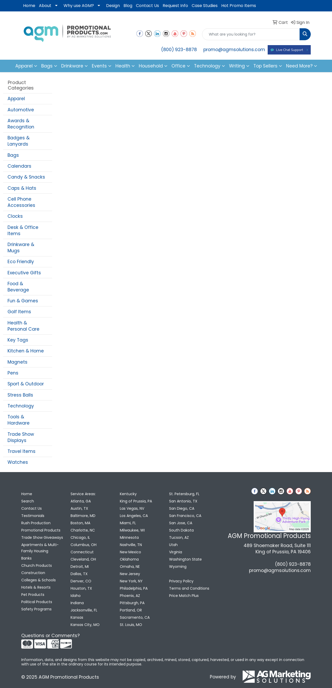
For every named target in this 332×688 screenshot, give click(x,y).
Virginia (175, 552)
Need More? (299, 66)
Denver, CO (81, 581)
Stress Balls (20, 395)
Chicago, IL (80, 537)
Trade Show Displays (21, 437)
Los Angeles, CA (134, 515)
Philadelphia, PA (134, 588)
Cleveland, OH (83, 559)
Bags (13, 155)
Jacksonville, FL (84, 610)
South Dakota (181, 530)
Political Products (36, 601)
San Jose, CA (180, 523)
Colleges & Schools (38, 580)
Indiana (77, 602)
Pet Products (32, 594)
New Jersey (130, 573)
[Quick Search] (251, 34)
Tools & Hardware (19, 420)
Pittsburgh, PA (132, 602)
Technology (21, 406)
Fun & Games (23, 301)
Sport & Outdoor (26, 384)
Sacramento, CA (135, 617)
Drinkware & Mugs (21, 247)
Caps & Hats (22, 188)
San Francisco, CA (185, 515)
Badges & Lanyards (19, 141)
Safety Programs (36, 609)
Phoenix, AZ (130, 595)
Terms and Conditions (189, 588)
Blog (127, 6)
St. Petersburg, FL (184, 493)
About (45, 6)
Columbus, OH (83, 544)
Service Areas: (83, 493)
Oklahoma (129, 559)
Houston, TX (81, 588)
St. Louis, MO (131, 624)
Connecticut (82, 552)
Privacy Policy (181, 581)
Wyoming (177, 566)
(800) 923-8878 (179, 49)
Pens (13, 373)
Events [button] (99, 66)
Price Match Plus (184, 595)
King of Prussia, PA (136, 501)
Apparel (16, 99)
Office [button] (178, 66)
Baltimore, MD (83, 515)
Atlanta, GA (81, 501)
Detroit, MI (80, 566)
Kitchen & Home (26, 351)
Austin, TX (79, 508)
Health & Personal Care (23, 326)
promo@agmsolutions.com (234, 49)
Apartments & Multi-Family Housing (40, 548)
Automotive (21, 110)
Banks (26, 558)
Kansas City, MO (85, 624)
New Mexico (130, 552)
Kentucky (128, 493)
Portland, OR (131, 610)
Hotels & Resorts (36, 587)
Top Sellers (265, 66)
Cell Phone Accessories (21, 202)
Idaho (76, 595)
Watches (18, 462)
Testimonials (32, 515)
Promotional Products (40, 530)
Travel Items (22, 451)
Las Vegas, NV (132, 508)
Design (113, 6)
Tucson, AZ (179, 537)
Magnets (17, 362)
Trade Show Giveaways (42, 537)
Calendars (19, 166)
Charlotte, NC (83, 530)
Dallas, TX (79, 573)
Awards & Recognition (21, 124)
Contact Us (147, 6)
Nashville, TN (131, 544)
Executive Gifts (24, 273)
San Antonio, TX (183, 501)
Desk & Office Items (23, 230)
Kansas (77, 617)
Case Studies (205, 6)
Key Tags (18, 340)
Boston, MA (80, 523)
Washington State (185, 559)
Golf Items (19, 312)
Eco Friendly (21, 261)
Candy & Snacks (26, 177)
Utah (173, 544)
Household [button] (151, 66)
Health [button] (122, 66)
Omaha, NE (130, 566)
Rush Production (36, 523)
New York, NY (131, 581)
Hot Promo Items (238, 6)
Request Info (175, 6)
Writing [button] (237, 66)
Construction (33, 572)
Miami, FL (128, 523)
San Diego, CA (181, 508)
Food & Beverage (18, 287)
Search (27, 501)
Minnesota (129, 537)
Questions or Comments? (50, 635)
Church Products (36, 565)
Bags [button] (47, 66)
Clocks (15, 216)
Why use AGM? (79, 6)
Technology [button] (207, 66)
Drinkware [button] (72, 66)
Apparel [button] (24, 66)
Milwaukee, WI (132, 530)
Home (29, 6)
